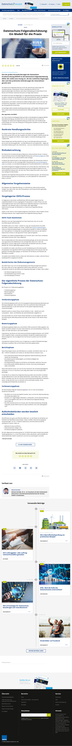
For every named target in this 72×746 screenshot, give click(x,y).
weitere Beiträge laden (36, 650)
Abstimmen (60, 141)
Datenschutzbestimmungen (34, 718)
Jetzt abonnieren (60, 52)
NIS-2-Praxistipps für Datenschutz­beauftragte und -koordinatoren (58, 169)
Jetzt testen (60, 114)
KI (39, 14)
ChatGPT (10, 14)
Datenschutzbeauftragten (39, 227)
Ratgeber (20, 24)
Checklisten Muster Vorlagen (20, 14)
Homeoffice (34, 14)
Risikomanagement (40, 156)
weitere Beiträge (59, 148)
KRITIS (43, 14)
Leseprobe (61, 109)
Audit (5, 14)
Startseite (4, 18)
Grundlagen (11, 18)
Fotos (66, 644)
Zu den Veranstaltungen (61, 78)
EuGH (29, 14)
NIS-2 (67, 540)
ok (49, 715)
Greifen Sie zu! (58, 86)
